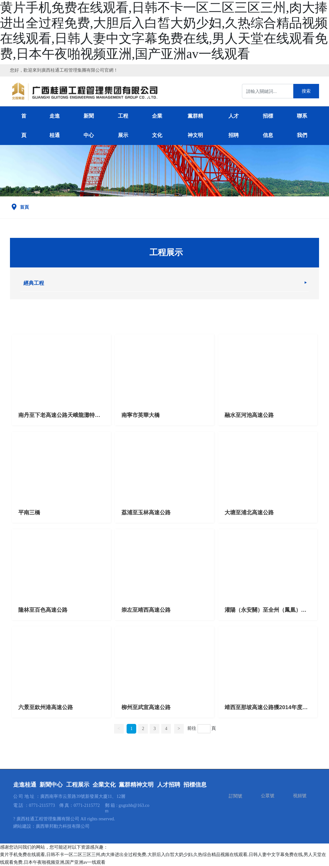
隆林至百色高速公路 (42, 610)
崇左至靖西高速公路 (146, 610)
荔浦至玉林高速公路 (146, 513)
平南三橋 (29, 513)
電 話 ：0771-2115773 (34, 805)
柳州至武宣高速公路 (146, 707)
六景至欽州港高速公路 (45, 707)
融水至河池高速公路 (249, 415)
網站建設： (24, 826)
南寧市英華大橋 (140, 415)
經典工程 (33, 283)
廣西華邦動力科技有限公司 (63, 826)
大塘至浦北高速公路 (249, 513)
